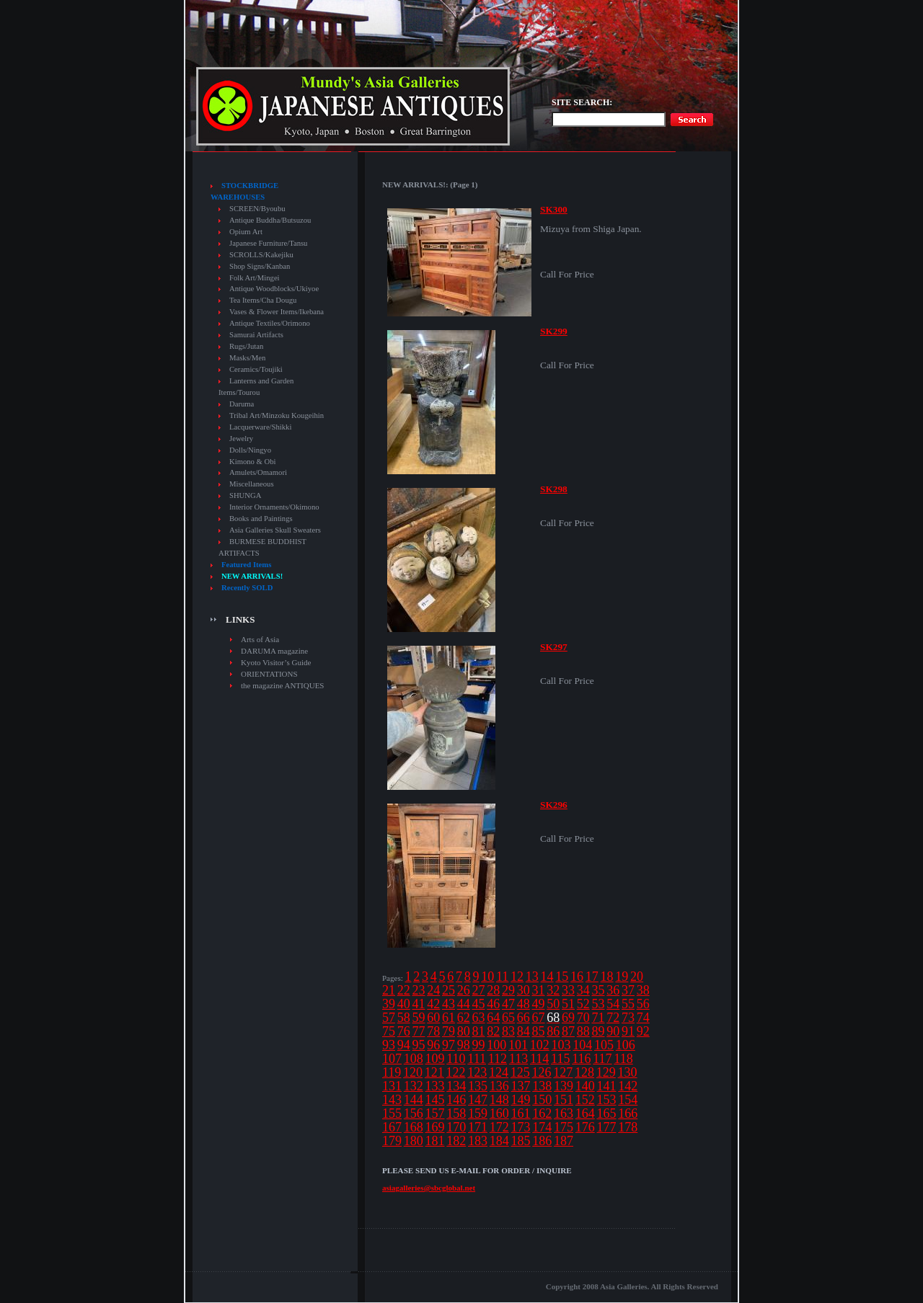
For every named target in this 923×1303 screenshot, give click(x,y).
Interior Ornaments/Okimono (274, 507)
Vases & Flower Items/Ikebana (276, 312)
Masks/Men (247, 358)
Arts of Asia (260, 639)
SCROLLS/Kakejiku (261, 255)
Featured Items (246, 565)
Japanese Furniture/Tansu (268, 243)
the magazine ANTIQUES (282, 685)
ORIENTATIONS (269, 674)
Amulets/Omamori (258, 472)
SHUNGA (245, 495)
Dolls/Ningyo (250, 450)
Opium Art (245, 232)
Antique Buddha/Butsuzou (270, 220)
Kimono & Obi (252, 462)
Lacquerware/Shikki (260, 427)
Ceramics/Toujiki (256, 369)
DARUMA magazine (274, 650)
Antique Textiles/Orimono (269, 323)
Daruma (241, 404)
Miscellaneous (251, 484)
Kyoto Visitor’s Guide (276, 662)
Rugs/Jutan (246, 346)
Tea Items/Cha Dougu (262, 300)
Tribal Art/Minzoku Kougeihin (276, 415)
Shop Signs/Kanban (259, 266)
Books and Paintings (261, 518)
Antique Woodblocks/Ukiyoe (274, 289)
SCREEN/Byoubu (257, 209)
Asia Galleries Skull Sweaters (275, 530)
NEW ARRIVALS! (252, 576)
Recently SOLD (247, 588)
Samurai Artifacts (256, 335)
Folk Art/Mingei (254, 278)
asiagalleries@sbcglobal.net (428, 1187)
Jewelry (241, 439)
